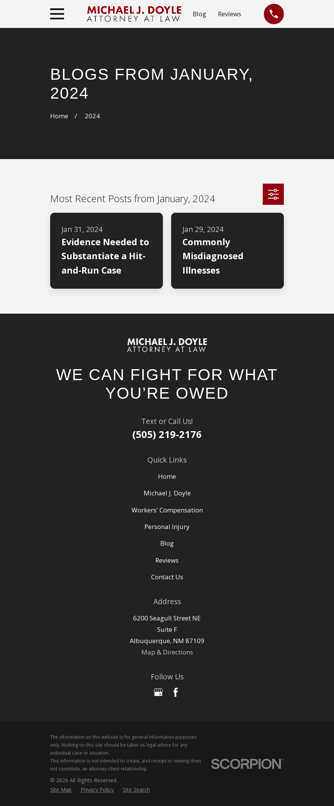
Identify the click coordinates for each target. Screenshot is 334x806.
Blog (199, 13)
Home (167, 476)
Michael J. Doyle (167, 493)
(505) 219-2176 (167, 434)
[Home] (167, 345)
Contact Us (167, 576)
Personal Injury (167, 526)
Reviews (229, 13)
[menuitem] (61, 789)
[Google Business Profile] (158, 692)
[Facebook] (175, 692)
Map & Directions (167, 652)
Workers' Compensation (167, 510)
